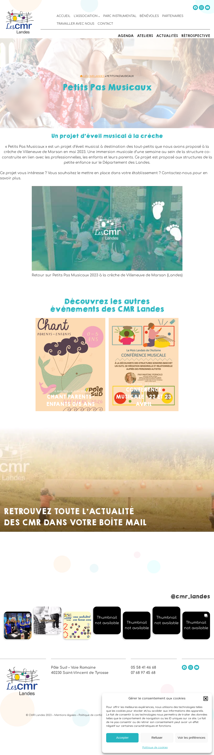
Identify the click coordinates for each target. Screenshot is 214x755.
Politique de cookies (155, 747)
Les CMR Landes (92, 76)
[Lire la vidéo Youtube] (107, 228)
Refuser (157, 737)
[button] (206, 698)
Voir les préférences (191, 737)
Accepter (122, 737)
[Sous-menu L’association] (99, 16)
